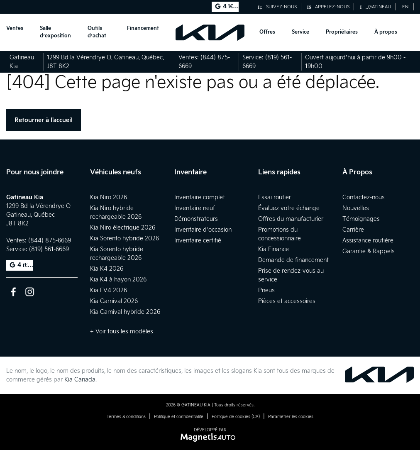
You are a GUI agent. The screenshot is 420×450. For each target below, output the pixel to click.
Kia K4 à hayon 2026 (118, 279)
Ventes (14, 28)
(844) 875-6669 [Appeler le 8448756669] (49, 240)
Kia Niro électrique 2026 (122, 227)
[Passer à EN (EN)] (405, 6)
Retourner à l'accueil (44, 120)
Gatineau (375, 7)
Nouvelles (355, 208)
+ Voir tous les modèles (121, 331)
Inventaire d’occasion (203, 229)
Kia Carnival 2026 (114, 301)
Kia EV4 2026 (108, 290)
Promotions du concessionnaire (279, 234)
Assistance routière (367, 240)
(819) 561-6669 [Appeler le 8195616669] (49, 249)
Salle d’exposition (55, 32)
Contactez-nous (363, 197)
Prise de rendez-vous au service (291, 275)
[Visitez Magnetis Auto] (210, 437)
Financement (143, 28)
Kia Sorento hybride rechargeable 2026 (116, 254)
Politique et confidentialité (178, 416)
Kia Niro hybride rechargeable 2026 (116, 212)
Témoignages (361, 219)
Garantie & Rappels (368, 251)
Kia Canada (79, 379)
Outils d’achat (97, 32)
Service (300, 32)
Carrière (353, 229)
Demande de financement (293, 260)
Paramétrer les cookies (290, 416)
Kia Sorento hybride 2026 (124, 238)
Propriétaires (342, 32)
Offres (267, 32)
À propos (385, 32)
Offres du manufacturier (290, 219)
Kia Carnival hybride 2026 (125, 311)
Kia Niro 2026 (108, 197)
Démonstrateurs (196, 219)
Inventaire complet (199, 197)
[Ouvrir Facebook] (13, 291)
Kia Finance (273, 249)
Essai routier (274, 197)
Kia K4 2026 (106, 268)
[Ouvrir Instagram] (29, 291)
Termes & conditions (126, 416)
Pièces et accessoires (286, 301)
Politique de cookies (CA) (236, 416)
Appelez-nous (328, 7)
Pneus (266, 290)
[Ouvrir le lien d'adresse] (38, 215)
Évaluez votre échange (289, 208)
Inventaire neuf (194, 208)
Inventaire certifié (197, 240)
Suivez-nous (277, 7)
